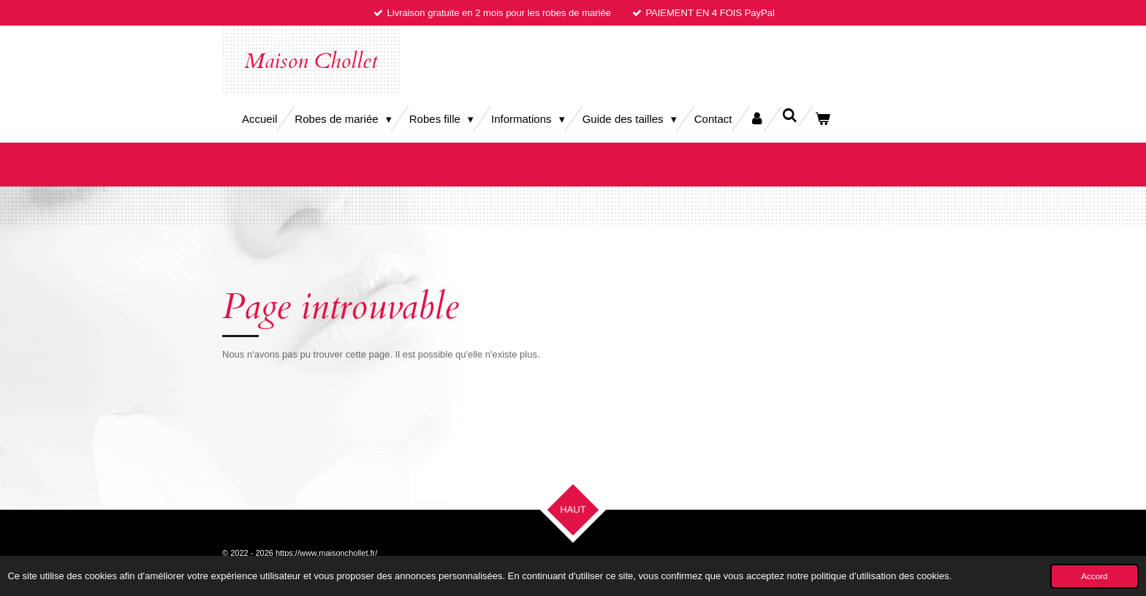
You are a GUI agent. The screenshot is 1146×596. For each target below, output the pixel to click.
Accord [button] (1094, 576)
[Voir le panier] (822, 119)
